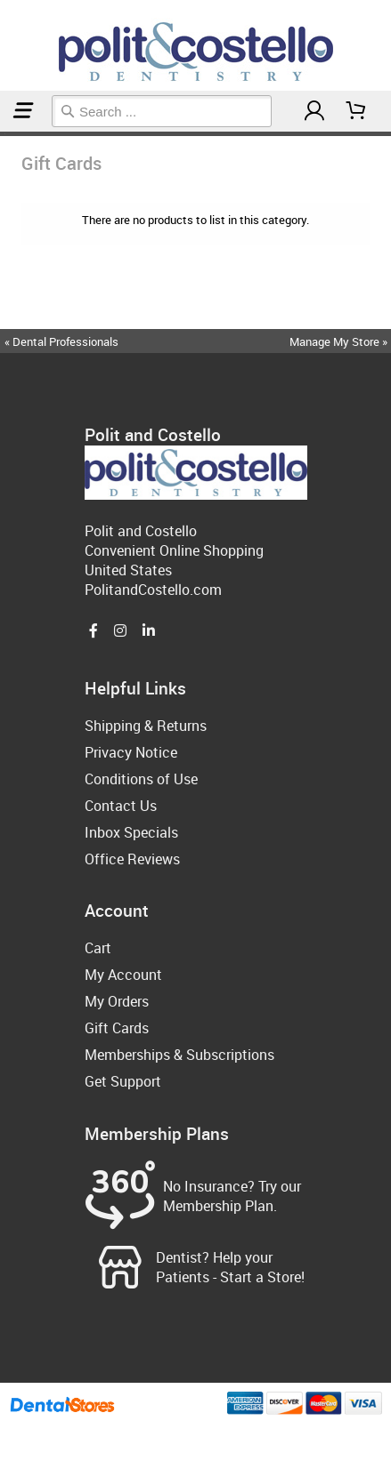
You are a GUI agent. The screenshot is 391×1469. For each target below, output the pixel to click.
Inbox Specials (131, 832)
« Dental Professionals (61, 341)
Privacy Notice (131, 752)
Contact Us (121, 805)
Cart (98, 948)
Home (2, 133)
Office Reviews (132, 859)
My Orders (117, 1001)
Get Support (123, 1081)
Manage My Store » (339, 341)
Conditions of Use (141, 779)
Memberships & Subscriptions (179, 1054)
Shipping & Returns (146, 725)
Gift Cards (6, 133)
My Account (123, 974)
